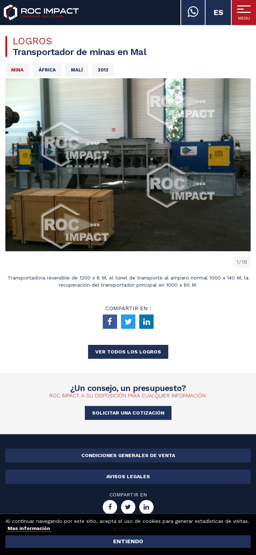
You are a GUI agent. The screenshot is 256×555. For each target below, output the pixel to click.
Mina (17, 70)
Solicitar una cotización (128, 413)
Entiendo (128, 541)
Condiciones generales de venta (128, 455)
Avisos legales (128, 476)
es (218, 12)
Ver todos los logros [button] (128, 352)
